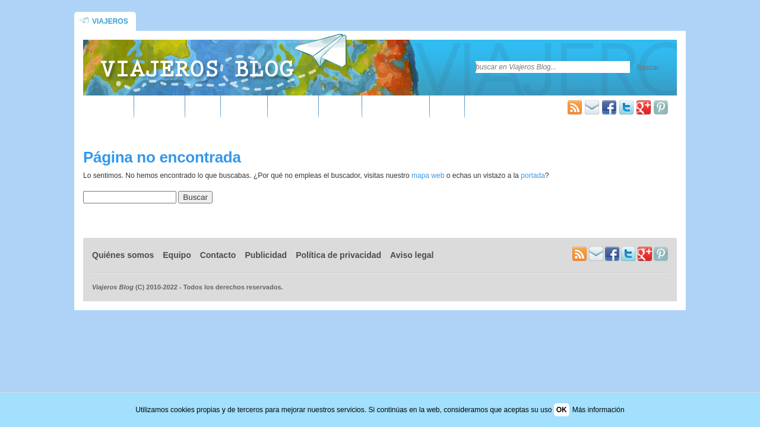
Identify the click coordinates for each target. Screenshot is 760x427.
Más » (447, 107)
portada (533, 175)
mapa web (427, 175)
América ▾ (159, 107)
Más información (598, 410)
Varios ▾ (340, 107)
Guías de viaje (396, 107)
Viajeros (110, 21)
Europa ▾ (244, 107)
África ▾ (113, 107)
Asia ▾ (203, 107)
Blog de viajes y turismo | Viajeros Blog (223, 63)
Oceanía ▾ (293, 107)
